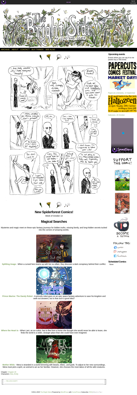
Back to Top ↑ (98, 392)
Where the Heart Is (9, 330)
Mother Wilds (9, 365)
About (15, 49)
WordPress (64, 392)
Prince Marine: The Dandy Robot (17, 296)
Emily (16, 374)
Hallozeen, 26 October (116, 115)
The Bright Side (68, 27)
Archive (5, 49)
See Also (50, 49)
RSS (90, 392)
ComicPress (76, 392)
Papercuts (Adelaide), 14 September (121, 93)
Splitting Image (9, 264)
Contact (25, 49)
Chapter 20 (12, 372)
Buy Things (37, 49)
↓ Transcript (11, 381)
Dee (11, 374)
